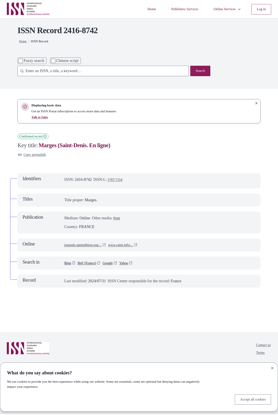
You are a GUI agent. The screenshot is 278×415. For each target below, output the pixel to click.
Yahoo (129, 264)
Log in (260, 9)
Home (143, 9)
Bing (68, 264)
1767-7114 (115, 180)
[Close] (272, 367)
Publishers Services (178, 9)
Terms (259, 355)
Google (112, 264)
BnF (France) (88, 264)
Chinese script (67, 60)
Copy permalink (33, 155)
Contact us (262, 346)
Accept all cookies (251, 399)
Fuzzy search (34, 60)
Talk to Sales (40, 117)
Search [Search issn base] (199, 71)
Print (117, 219)
